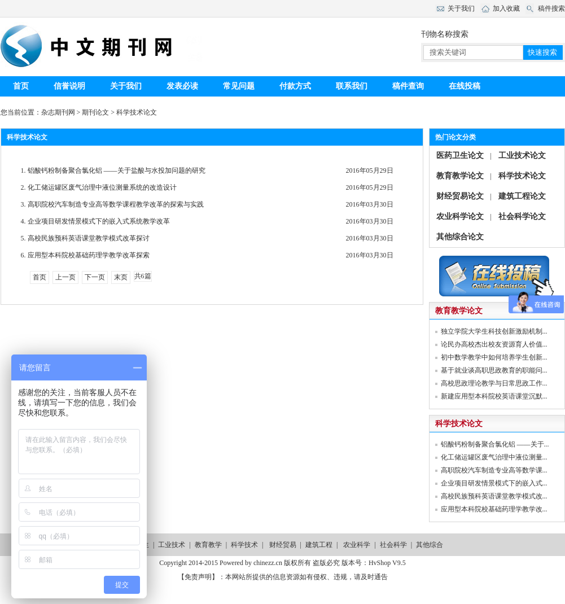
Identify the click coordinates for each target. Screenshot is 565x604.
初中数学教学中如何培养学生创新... (494, 357)
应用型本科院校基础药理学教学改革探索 (88, 255)
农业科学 (356, 545)
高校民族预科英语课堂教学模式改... (494, 496)
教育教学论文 (460, 176)
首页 (21, 86)
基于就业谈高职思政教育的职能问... (494, 370)
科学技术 (244, 545)
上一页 (65, 277)
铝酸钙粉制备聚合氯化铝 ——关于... (495, 444)
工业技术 (171, 545)
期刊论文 (95, 112)
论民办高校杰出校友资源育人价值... (494, 344)
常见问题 (239, 86)
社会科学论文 (522, 216)
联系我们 (351, 86)
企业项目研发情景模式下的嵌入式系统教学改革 (98, 221)
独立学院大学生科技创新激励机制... (494, 331)
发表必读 (182, 86)
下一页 (95, 277)
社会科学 (393, 545)
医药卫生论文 (460, 155)
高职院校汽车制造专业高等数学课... (494, 470)
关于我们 (126, 86)
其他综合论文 (460, 237)
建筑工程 (318, 545)
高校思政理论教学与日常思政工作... (494, 383)
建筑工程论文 (522, 196)
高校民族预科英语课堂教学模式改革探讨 (88, 238)
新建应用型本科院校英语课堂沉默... (494, 396)
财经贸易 (282, 545)
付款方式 (295, 86)
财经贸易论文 (460, 196)
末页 (121, 277)
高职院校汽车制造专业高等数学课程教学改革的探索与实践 (115, 204)
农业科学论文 (460, 216)
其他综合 (429, 545)
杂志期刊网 (58, 112)
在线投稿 (464, 86)
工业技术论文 (522, 155)
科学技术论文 (136, 112)
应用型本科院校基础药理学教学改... (494, 509)
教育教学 (208, 545)
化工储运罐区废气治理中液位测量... (494, 457)
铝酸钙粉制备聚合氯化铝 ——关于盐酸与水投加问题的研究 (115, 170)
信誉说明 (69, 86)
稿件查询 (408, 86)
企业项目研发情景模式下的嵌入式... (494, 483)
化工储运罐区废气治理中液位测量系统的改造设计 (101, 187)
